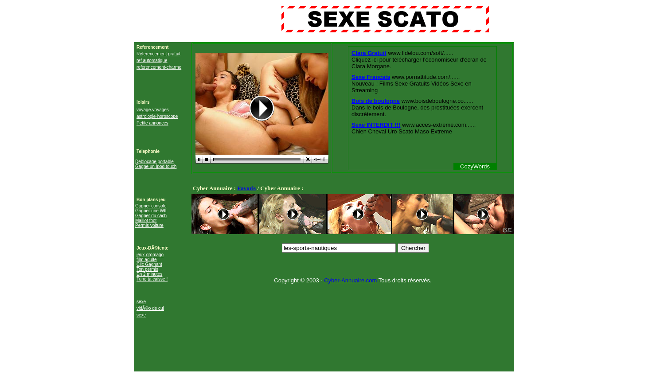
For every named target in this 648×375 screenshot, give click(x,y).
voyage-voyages (153, 109)
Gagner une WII (151, 210)
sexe (141, 301)
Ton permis (147, 269)
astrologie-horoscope (157, 116)
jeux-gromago (150, 254)
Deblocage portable (154, 161)
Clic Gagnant (149, 264)
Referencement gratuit (158, 53)
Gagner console (151, 205)
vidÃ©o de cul (150, 308)
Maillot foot (145, 220)
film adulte (147, 259)
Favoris (246, 188)
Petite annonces (152, 123)
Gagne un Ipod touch (155, 166)
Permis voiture (149, 225)
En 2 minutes (149, 274)
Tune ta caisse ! (152, 279)
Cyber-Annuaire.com (350, 280)
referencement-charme (159, 67)
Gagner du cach (151, 215)
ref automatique (152, 60)
